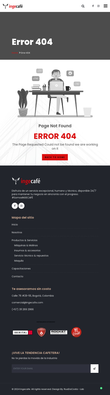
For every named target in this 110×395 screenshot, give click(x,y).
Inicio (15, 224)
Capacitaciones (21, 268)
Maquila (18, 260)
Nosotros (17, 232)
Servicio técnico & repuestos (31, 255)
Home (15, 52)
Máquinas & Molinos (26, 245)
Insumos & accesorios (27, 250)
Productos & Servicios (24, 240)
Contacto (17, 276)
